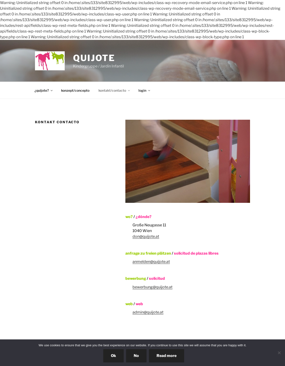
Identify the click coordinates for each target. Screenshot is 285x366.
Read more (167, 355)
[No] (279, 352)
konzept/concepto (75, 90)
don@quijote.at (146, 236)
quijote (94, 58)
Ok (113, 355)
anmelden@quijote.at (151, 261)
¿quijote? (43, 90)
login (144, 90)
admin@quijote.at (148, 312)
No (136, 355)
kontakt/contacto (114, 90)
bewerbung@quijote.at (152, 287)
